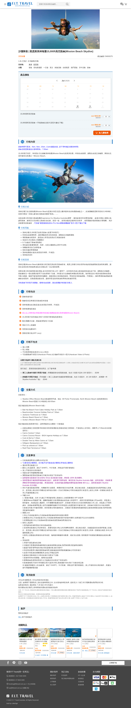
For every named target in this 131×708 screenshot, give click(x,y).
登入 (20, 617)
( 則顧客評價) (33, 61)
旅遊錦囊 (81, 685)
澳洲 (30, 64)
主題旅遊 (81, 681)
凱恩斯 (35, 64)
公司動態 (53, 681)
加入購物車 (102, 133)
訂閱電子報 (113, 663)
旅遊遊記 (81, 678)
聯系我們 (53, 678)
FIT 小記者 (81, 675)
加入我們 (53, 685)
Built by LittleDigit (12, 703)
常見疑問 (64, 675)
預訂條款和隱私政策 (67, 678)
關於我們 (53, 675)
